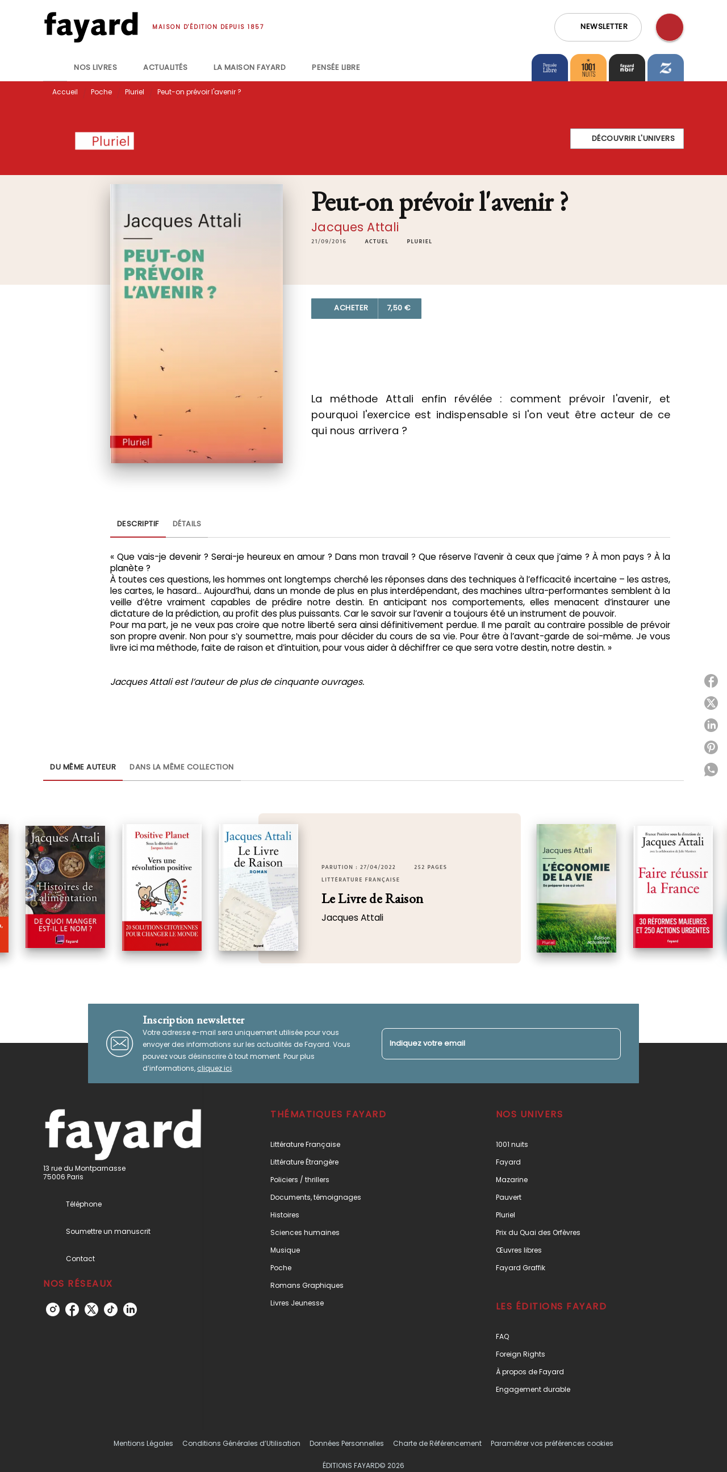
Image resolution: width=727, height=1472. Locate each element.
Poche (101, 92)
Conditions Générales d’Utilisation (241, 1443)
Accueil (65, 92)
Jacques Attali (355, 227)
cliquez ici (214, 1068)
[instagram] (52, 1309)
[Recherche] (669, 27)
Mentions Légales (143, 1443)
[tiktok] (110, 1309)
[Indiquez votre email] (487, 1043)
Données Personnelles (347, 1443)
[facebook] (72, 1309)
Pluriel (134, 92)
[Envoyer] (607, 1043)
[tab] (55, 67)
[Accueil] (91, 27)
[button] (598, 27)
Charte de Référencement (437, 1443)
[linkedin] (130, 1309)
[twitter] (91, 1309)
